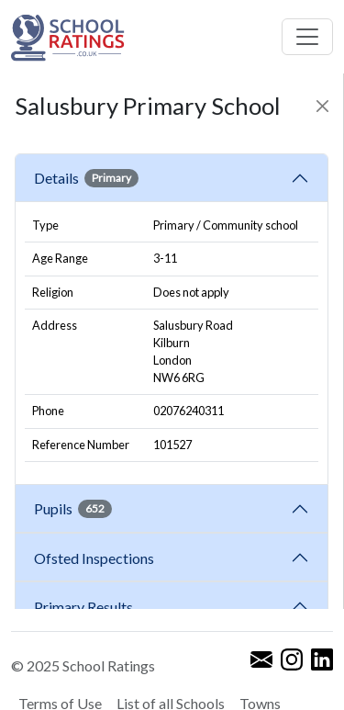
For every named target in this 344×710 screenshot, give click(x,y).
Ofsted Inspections (97, 558)
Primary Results (83, 606)
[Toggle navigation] (307, 36)
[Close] (322, 106)
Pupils (73, 509)
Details (86, 178)
